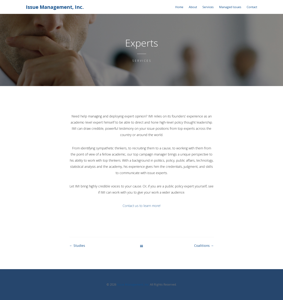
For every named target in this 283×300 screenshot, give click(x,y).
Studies (77, 245)
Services (208, 7)
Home (179, 7)
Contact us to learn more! (141, 205)
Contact (252, 7)
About (193, 7)
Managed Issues (230, 7)
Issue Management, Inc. (55, 7)
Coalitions (204, 245)
